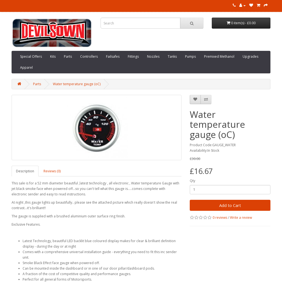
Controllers (89, 56)
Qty (192, 180)
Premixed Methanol (219, 56)
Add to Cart (230, 205)
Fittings (133, 56)
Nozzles (153, 56)
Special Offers (31, 56)
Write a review (241, 217)
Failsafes (113, 56)
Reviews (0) (52, 171)
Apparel (26, 67)
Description (25, 171)
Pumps (190, 56)
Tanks (172, 56)
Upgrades (250, 56)
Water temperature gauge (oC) (77, 84)
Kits (53, 56)
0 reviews (220, 217)
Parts (68, 56)
